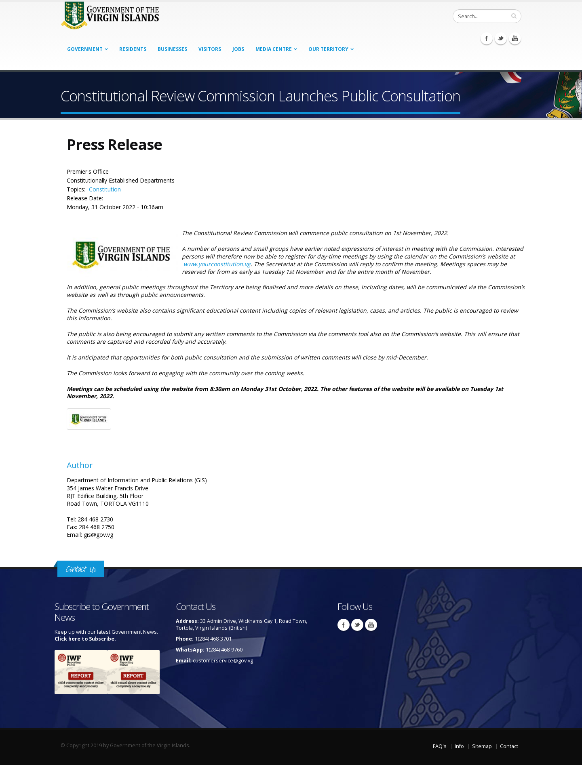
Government (85, 49)
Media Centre (273, 49)
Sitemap (482, 746)
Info (459, 746)
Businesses (172, 49)
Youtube (515, 38)
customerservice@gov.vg (223, 660)
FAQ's (440, 746)
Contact (509, 746)
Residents (132, 49)
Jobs (238, 49)
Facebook (487, 38)
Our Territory (328, 49)
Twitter (501, 38)
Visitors (209, 49)
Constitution (105, 189)
